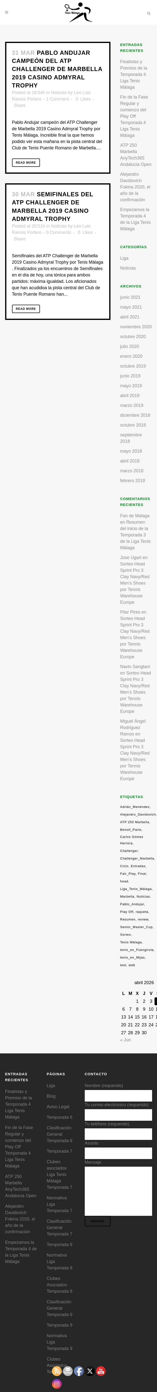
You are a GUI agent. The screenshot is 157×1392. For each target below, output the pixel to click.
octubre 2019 (133, 366)
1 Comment (57, 99)
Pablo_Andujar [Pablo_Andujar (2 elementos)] (132, 904)
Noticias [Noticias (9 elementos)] (143, 896)
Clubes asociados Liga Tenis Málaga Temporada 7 (59, 1174)
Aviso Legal (58, 1106)
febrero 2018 (132, 480)
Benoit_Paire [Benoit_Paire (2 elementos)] (130, 830)
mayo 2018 (131, 451)
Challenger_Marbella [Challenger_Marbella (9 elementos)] (137, 858)
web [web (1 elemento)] (132, 965)
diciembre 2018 (135, 415)
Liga (124, 258)
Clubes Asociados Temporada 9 (59, 1365)
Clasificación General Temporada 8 (59, 1308)
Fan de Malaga (135, 515)
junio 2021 (130, 297)
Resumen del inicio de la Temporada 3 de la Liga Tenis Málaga (135, 535)
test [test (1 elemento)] (123, 965)
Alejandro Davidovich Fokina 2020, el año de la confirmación (135, 187)
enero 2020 (131, 356)
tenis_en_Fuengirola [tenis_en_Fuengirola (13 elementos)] (137, 950)
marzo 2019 (132, 405)
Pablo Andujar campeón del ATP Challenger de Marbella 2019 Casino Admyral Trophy (57, 69)
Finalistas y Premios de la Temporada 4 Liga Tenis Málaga (133, 74)
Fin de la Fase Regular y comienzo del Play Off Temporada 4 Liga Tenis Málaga (134, 116)
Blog (51, 1096)
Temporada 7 (59, 1151)
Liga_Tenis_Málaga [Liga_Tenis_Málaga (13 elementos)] (136, 889)
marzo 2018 (132, 470)
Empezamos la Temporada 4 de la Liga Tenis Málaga (21, 1252)
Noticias (59, 92)
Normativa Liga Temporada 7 (59, 1204)
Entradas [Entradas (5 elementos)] (138, 866)
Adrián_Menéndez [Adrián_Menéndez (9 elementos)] (135, 807)
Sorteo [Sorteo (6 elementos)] (125, 934)
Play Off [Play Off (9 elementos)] (126, 912)
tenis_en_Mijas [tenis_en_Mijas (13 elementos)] (132, 957)
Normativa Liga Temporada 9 (59, 1342)
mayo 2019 (131, 385)
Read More (26, 162)
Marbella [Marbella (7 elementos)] (127, 896)
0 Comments (58, 232)
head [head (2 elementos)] (124, 881)
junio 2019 (130, 375)
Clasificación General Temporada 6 (59, 1134)
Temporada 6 (59, 1117)
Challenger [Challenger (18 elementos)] (129, 851)
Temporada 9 (59, 1325)
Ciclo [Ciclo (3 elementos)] (124, 866)
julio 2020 (129, 346)
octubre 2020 (133, 336)
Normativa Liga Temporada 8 (59, 1261)
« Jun (125, 1039)
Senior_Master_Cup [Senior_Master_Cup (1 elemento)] (136, 927)
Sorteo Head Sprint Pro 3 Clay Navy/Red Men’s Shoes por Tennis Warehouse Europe (135, 583)
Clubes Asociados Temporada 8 (59, 1285)
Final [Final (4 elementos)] (142, 873)
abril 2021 (130, 317)
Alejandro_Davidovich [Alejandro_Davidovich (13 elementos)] (138, 814)
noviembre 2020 (136, 326)
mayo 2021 (131, 307)
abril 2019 (130, 395)
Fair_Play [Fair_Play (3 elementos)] (128, 873)
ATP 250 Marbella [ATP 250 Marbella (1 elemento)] (134, 822)
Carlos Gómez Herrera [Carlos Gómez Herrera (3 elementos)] (132, 840)
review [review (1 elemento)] (143, 919)
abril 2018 (130, 461)
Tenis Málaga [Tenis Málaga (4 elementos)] (131, 942)
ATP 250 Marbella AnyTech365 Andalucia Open (20, 1186)
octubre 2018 (133, 425)
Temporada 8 (59, 1244)
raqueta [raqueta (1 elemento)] (142, 912)
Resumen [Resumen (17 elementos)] (128, 919)
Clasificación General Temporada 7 (59, 1227)
